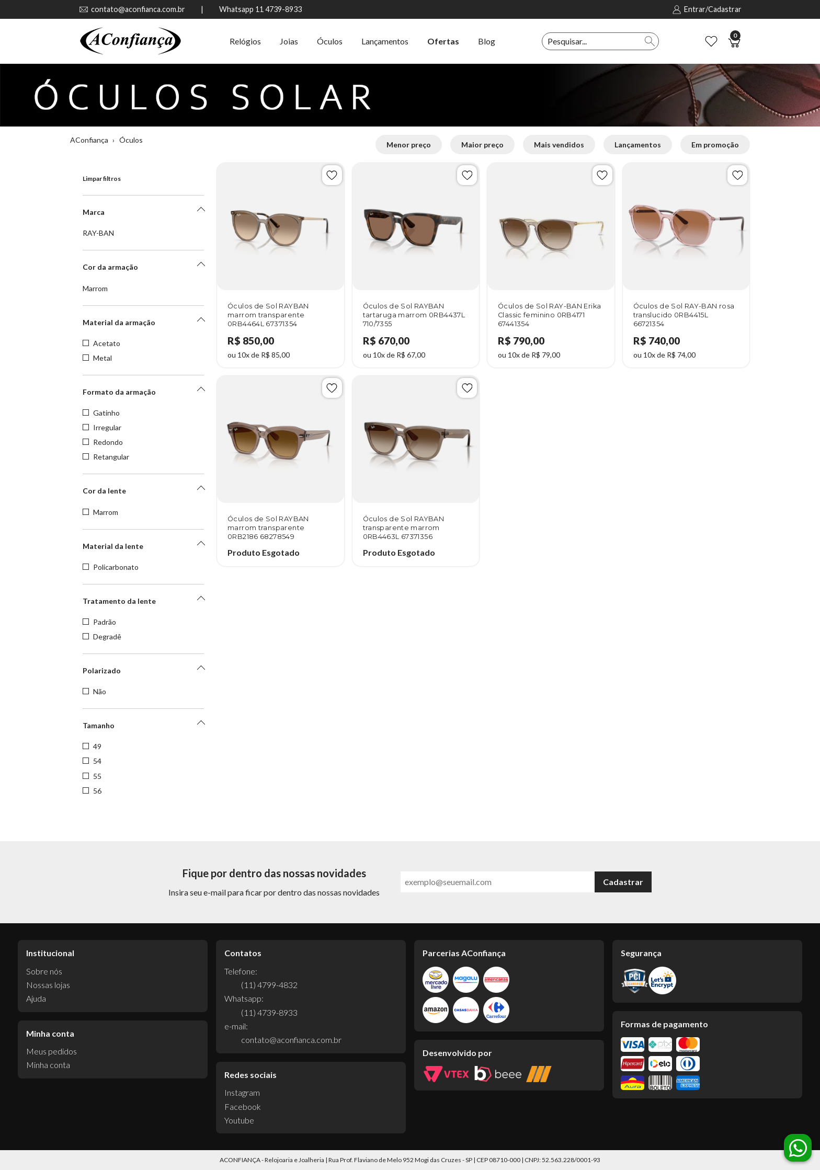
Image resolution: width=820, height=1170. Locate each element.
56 (92, 791)
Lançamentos (384, 41)
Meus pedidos (51, 1051)
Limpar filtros (102, 178)
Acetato (101, 343)
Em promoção (715, 144)
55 (92, 776)
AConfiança (89, 139)
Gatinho (101, 413)
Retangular (106, 457)
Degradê (102, 637)
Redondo (103, 442)
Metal (97, 358)
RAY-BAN (98, 233)
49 (92, 746)
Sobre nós (44, 971)
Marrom (95, 288)
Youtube (239, 1120)
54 (92, 761)
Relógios (245, 41)
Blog (486, 41)
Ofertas (443, 41)
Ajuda (36, 998)
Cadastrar (623, 882)
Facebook (242, 1106)
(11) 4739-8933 (269, 1012)
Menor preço (408, 144)
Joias (289, 41)
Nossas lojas (48, 985)
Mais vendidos (559, 144)
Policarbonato (111, 567)
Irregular (102, 427)
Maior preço (482, 144)
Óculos (330, 41)
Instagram (242, 1092)
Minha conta (48, 1065)
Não (94, 691)
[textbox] (592, 41)
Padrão (99, 622)
